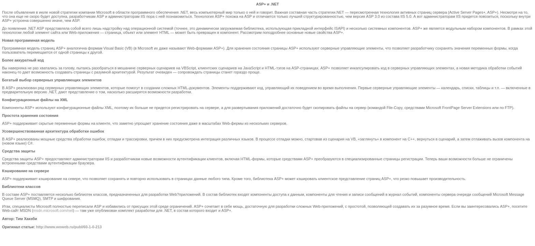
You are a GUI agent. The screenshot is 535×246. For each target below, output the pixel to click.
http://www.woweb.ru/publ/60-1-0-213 (69, 227)
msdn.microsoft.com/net (53, 210)
